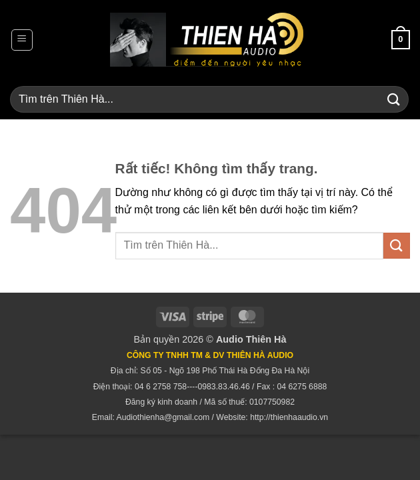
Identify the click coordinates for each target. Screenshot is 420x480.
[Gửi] (394, 99)
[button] (22, 40)
